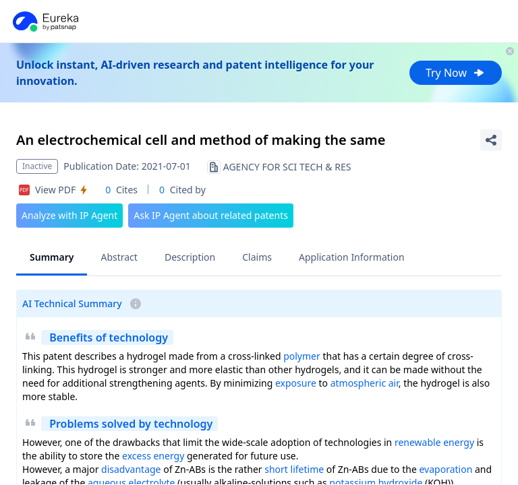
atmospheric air (364, 383)
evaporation (445, 469)
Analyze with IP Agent (69, 215)
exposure (295, 383)
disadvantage (131, 469)
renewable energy (434, 442)
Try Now (456, 72)
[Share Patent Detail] (491, 140)
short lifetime (294, 469)
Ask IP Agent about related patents (211, 215)
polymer (301, 356)
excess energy (153, 455)
